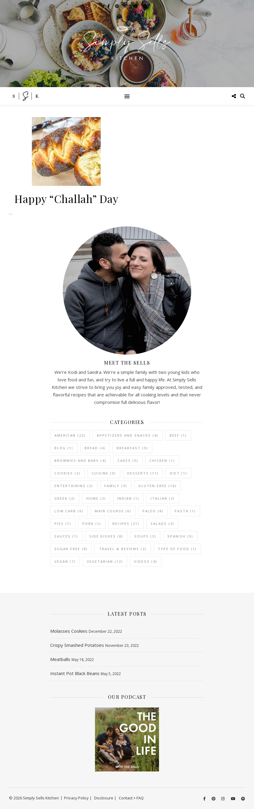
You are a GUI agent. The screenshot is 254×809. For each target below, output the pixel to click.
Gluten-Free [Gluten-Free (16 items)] (157, 485)
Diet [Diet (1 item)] (178, 473)
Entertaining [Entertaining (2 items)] (73, 485)
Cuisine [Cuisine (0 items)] (104, 473)
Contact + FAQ (131, 798)
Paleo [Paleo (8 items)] (153, 511)
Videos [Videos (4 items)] (145, 561)
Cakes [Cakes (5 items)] (128, 460)
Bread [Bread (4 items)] (95, 448)
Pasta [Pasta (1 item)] (185, 511)
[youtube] (233, 798)
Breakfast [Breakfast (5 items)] (132, 448)
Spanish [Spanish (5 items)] (180, 536)
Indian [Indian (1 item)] (128, 498)
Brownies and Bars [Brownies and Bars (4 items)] (80, 460)
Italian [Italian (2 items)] (163, 498)
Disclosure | (105, 798)
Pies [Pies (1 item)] (62, 523)
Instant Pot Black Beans (74, 673)
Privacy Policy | (78, 798)
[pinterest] (214, 798)
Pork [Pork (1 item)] (91, 523)
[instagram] (223, 798)
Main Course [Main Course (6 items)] (113, 511)
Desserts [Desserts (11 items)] (143, 473)
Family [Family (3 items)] (115, 485)
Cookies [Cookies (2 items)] (67, 473)
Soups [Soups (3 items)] (145, 536)
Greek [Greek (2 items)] (64, 498)
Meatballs (60, 659)
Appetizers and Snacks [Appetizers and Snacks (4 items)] (127, 435)
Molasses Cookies (68, 631)
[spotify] (243, 798)
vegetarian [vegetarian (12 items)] (105, 561)
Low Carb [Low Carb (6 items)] (69, 511)
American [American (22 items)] (70, 435)
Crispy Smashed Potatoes (77, 645)
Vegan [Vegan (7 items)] (65, 561)
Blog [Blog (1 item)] (63, 448)
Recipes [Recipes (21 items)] (125, 523)
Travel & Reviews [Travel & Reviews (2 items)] (123, 549)
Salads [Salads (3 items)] (162, 523)
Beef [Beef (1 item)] (178, 435)
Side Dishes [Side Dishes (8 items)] (106, 536)
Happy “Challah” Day (66, 198)
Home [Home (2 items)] (96, 498)
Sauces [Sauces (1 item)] (66, 536)
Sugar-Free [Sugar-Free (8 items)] (71, 549)
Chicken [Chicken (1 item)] (162, 460)
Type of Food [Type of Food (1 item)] (177, 549)
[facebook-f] (205, 798)
